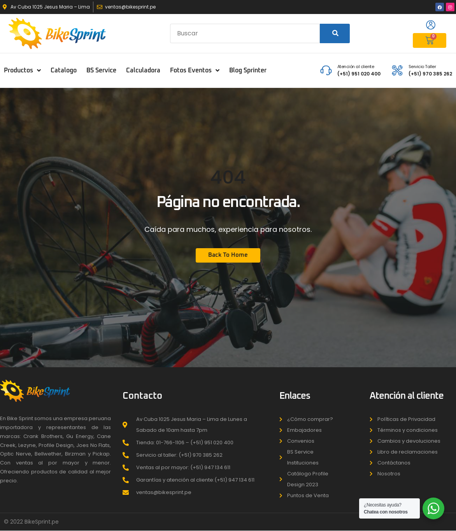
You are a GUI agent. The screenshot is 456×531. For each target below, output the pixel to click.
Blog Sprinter (248, 70)
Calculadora (143, 70)
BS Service (101, 70)
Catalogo (64, 70)
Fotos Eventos (194, 70)
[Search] (335, 33)
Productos (22, 70)
